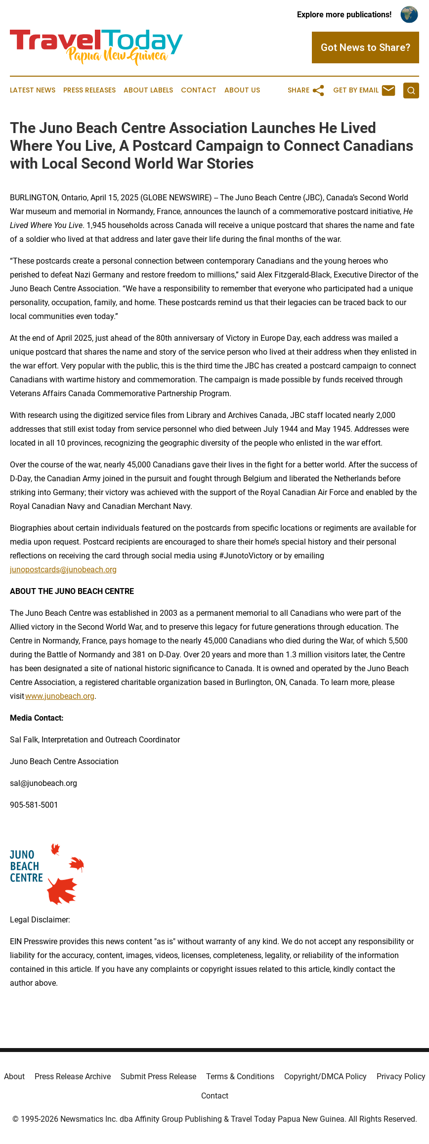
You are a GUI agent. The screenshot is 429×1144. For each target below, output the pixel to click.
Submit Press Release (158, 1076)
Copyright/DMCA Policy (325, 1076)
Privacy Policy (401, 1076)
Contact (198, 90)
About (14, 1076)
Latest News (32, 90)
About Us (242, 90)
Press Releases (89, 90)
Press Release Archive (73, 1076)
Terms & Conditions (240, 1076)
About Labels (148, 90)
